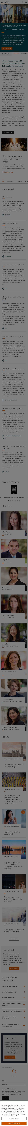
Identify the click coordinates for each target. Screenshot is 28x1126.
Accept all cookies (14, 1123)
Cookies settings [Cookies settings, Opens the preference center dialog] (14, 1118)
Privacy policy (14, 1115)
